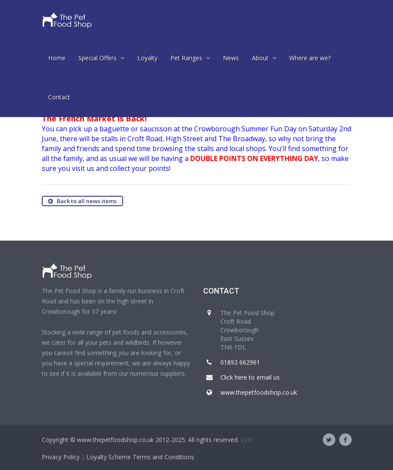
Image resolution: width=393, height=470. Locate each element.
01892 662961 (240, 362)
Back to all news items (82, 201)
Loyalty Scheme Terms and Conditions (140, 457)
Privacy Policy (61, 457)
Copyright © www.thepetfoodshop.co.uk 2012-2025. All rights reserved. (140, 440)
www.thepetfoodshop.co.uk (258, 392)
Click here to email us (250, 377)
